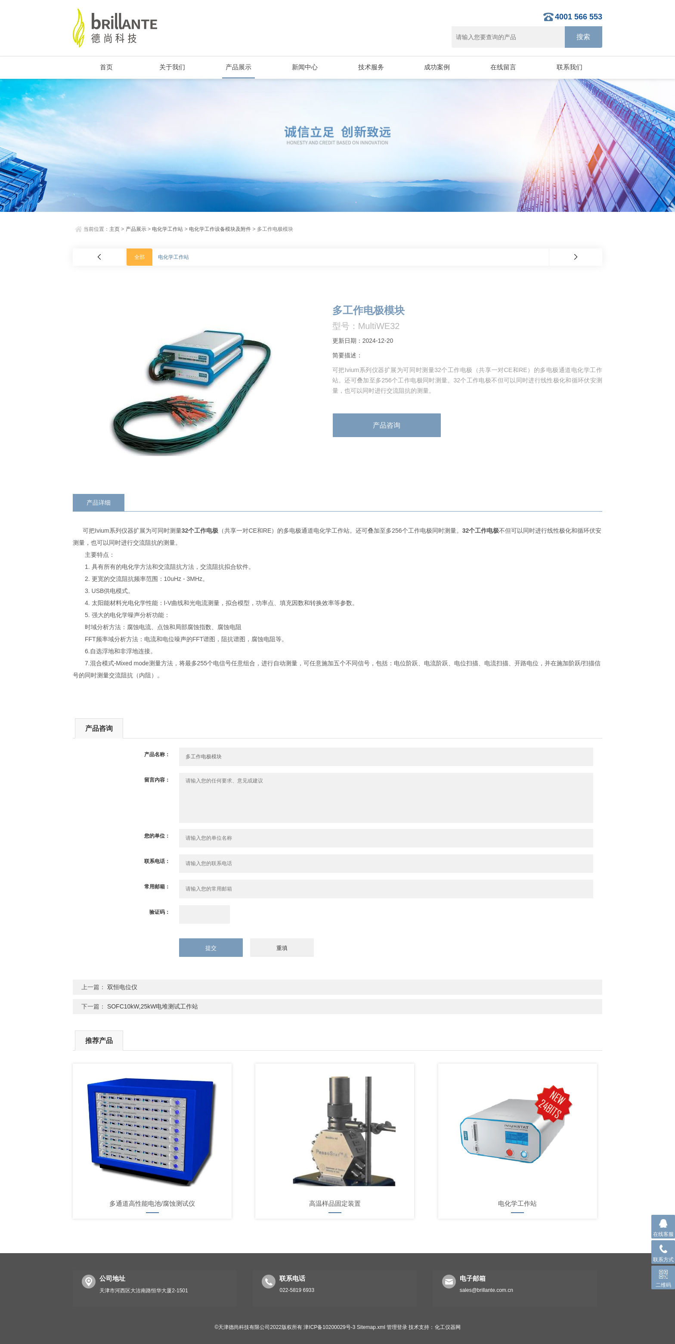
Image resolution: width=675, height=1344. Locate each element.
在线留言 (503, 67)
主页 (114, 229)
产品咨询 (386, 425)
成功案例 (437, 67)
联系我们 (569, 67)
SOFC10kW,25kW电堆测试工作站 (152, 1006)
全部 (139, 257)
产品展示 (238, 67)
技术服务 (371, 67)
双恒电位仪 (122, 987)
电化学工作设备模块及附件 (220, 229)
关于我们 (172, 67)
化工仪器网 (448, 1327)
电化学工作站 (167, 229)
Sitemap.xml (371, 1327)
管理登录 (397, 1327)
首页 (105, 67)
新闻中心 (304, 67)
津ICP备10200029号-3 (329, 1327)
